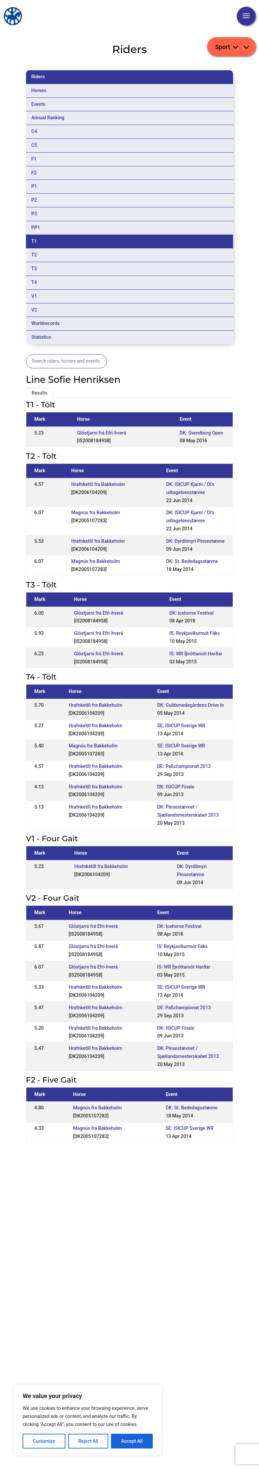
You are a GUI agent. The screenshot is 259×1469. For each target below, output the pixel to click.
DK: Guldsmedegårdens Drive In (190, 705)
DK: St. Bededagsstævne (192, 561)
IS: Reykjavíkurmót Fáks (194, 633)
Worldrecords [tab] (45, 323)
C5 (34, 145)
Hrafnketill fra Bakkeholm (98, 484)
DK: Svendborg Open (201, 433)
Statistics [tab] (41, 337)
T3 (34, 268)
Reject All (88, 1441)
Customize (44, 1441)
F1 (34, 159)
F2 (34, 172)
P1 (34, 186)
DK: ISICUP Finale (175, 786)
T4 (34, 282)
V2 (34, 310)
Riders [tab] (38, 76)
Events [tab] (38, 104)
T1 (34, 241)
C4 (34, 131)
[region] (87, 1420)
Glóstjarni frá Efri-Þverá (101, 433)
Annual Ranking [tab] (47, 117)
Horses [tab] (39, 90)
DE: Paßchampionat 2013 (184, 766)
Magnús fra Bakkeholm (95, 512)
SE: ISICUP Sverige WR (181, 725)
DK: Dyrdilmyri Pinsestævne (195, 541)
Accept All (132, 1441)
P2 (34, 200)
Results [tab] (40, 393)
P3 (34, 213)
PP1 (35, 227)
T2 (34, 254)
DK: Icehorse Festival (191, 613)
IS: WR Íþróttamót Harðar (195, 653)
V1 (34, 296)
